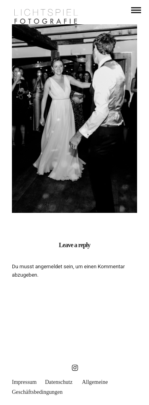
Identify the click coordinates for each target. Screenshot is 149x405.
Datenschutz (58, 382)
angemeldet (48, 266)
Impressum (24, 382)
